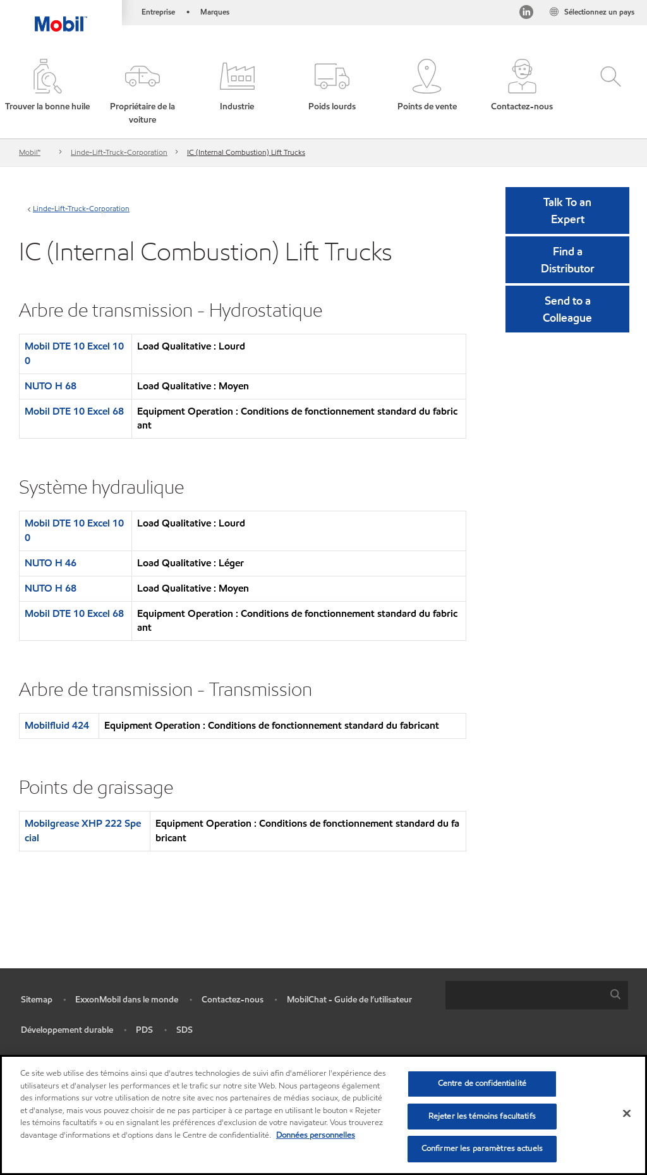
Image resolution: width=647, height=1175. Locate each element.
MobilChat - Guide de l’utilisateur (349, 1000)
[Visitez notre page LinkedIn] (526, 14)
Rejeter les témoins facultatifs (482, 1116)
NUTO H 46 (50, 562)
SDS (184, 1030)
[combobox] (536, 995)
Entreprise (158, 11)
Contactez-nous (232, 1000)
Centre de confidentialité (482, 1083)
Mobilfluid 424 (57, 725)
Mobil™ (29, 152)
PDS (144, 1030)
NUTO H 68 (50, 386)
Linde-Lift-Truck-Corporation (119, 152)
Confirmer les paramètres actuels (482, 1148)
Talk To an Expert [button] (567, 210)
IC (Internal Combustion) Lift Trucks (246, 152)
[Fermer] (627, 1114)
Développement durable (67, 1030)
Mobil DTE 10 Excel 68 (74, 411)
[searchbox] (524, 995)
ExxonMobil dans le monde (126, 1000)
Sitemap (36, 1000)
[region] (323, 1115)
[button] (142, 92)
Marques (214, 11)
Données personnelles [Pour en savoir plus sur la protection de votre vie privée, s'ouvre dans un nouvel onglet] (315, 1135)
